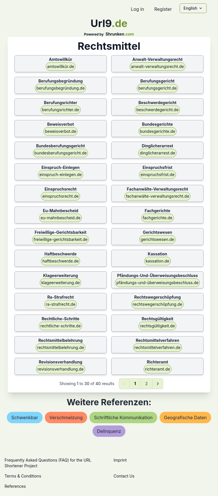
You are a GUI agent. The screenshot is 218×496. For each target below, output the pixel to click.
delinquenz (109, 431)
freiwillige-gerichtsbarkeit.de (60, 239)
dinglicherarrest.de (157, 152)
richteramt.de (157, 369)
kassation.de (157, 261)
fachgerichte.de (157, 217)
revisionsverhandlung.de (60, 369)
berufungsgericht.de (157, 88)
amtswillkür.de (60, 66)
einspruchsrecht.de (60, 196)
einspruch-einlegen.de (60, 174)
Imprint (120, 460)
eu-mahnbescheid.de (60, 217)
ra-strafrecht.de (61, 304)
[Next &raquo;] (157, 383)
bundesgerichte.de (157, 131)
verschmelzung (66, 417)
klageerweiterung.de (60, 282)
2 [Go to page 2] (146, 383)
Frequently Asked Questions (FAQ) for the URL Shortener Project (48, 463)
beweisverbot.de (60, 131)
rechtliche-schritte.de (60, 325)
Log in (137, 9)
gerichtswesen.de (157, 239)
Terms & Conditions (23, 476)
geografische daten (185, 417)
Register (163, 9)
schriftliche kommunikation (123, 417)
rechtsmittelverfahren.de (158, 347)
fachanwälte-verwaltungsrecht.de (157, 196)
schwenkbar (24, 417)
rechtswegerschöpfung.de (157, 304)
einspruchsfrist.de (158, 174)
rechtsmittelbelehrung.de (60, 347)
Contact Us (124, 476)
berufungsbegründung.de (60, 88)
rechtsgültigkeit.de (157, 325)
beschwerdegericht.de (157, 109)
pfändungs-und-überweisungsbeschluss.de (157, 282)
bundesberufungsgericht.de (60, 152)
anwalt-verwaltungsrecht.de (157, 66)
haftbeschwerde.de (60, 261)
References (15, 486)
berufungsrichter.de (60, 109)
